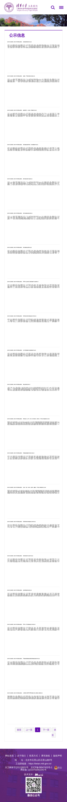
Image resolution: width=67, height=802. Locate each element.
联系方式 (33, 755)
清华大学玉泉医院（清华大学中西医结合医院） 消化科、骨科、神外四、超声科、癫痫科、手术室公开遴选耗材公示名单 (26, 487)
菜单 (60, 8)
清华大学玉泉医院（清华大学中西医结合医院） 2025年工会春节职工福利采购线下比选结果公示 (22, 281)
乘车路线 (45, 755)
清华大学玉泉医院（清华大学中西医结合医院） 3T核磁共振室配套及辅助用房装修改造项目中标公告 (23, 658)
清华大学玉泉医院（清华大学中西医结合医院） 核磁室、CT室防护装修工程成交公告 (21, 76)
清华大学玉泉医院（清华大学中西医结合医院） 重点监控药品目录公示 (18, 384)
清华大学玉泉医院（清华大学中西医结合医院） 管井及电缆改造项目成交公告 (19, 213)
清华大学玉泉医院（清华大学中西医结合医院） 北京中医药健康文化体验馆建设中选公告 (21, 350)
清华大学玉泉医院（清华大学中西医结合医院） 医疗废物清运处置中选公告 (19, 247)
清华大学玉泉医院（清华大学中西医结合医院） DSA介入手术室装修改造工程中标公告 (21, 624)
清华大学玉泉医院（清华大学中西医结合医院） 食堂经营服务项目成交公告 (19, 590)
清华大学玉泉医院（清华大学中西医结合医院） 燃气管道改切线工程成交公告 (19, 178)
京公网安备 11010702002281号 (41, 768)
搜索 (53, 8)
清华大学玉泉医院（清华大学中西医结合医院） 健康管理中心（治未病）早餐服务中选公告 (22, 110)
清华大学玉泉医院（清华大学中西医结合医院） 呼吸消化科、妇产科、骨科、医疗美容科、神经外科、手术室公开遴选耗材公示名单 (28, 418)
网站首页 (9, 755)
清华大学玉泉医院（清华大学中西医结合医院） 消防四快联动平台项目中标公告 (20, 555)
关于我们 (21, 755)
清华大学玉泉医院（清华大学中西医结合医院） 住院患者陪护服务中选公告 (19, 41)
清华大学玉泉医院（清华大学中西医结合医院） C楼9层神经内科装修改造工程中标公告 (21, 521)
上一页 (29, 730)
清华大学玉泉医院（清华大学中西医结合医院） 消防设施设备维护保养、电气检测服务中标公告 (22, 144)
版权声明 (57, 755)
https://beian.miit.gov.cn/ (39, 763)
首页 (19, 730)
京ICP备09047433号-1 (41, 767)
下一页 (46, 730)
